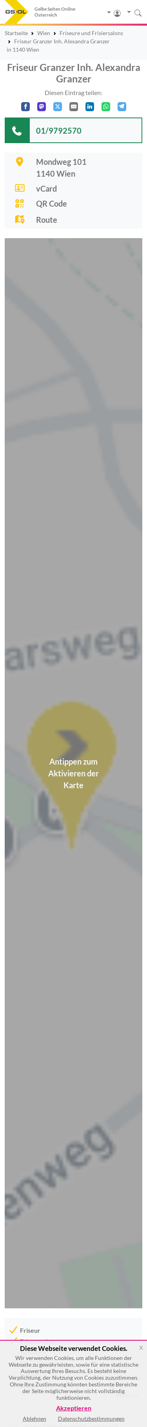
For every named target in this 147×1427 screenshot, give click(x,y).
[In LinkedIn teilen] (89, 106)
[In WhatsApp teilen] (106, 106)
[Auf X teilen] (57, 106)
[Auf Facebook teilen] (25, 106)
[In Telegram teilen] (122, 106)
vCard (46, 188)
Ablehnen (34, 1418)
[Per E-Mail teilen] (73, 106)
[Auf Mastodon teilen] (41, 106)
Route (46, 219)
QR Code (51, 203)
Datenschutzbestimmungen (91, 1418)
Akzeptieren (73, 1408)
